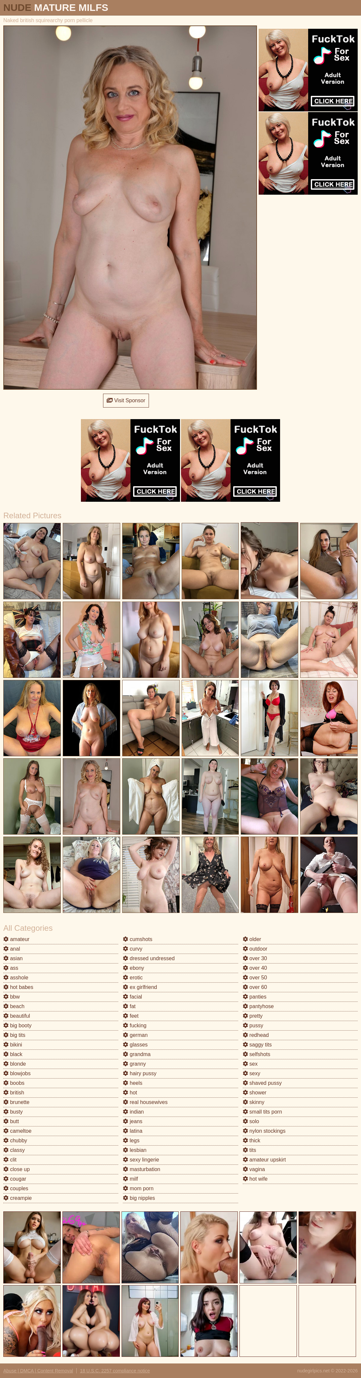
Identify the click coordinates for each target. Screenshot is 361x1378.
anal (11, 949)
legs (131, 1140)
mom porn (138, 1188)
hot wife (255, 1179)
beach (13, 1006)
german (135, 1035)
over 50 (255, 977)
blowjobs (17, 1073)
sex (250, 1064)
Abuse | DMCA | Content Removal (38, 1370)
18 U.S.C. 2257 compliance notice (115, 1370)
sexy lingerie (141, 1159)
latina (132, 1131)
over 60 (255, 987)
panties (255, 997)
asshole (15, 977)
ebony (133, 968)
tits (249, 1150)
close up (16, 1169)
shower (255, 1092)
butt (11, 1121)
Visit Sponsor (126, 400)
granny (134, 1064)
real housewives (145, 1102)
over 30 (255, 958)
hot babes (18, 987)
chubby (15, 1140)
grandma (137, 1054)
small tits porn (262, 1112)
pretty (253, 1016)
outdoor (255, 949)
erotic (133, 977)
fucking (134, 1025)
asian (13, 958)
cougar (14, 1179)
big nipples (139, 1198)
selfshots (257, 1054)
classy (14, 1150)
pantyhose (258, 1006)
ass (10, 968)
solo (251, 1121)
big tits (14, 1035)
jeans (132, 1121)
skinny (254, 1102)
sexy (251, 1073)
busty (13, 1112)
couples (15, 1188)
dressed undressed (149, 958)
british (13, 1092)
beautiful (16, 1016)
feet (130, 1016)
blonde (14, 1064)
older (252, 939)
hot (130, 1092)
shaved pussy (262, 1083)
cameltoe (17, 1131)
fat (129, 1006)
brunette (16, 1102)
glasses (135, 1044)
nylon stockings (264, 1131)
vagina (254, 1169)
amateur (16, 939)
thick (251, 1140)
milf (130, 1179)
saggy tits (257, 1044)
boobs (13, 1083)
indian (133, 1112)
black (12, 1054)
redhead (256, 1035)
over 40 (255, 968)
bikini (12, 1044)
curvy (132, 949)
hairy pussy (139, 1073)
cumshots (137, 939)
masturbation (141, 1169)
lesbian (134, 1150)
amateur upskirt (264, 1159)
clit (10, 1159)
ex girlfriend (140, 987)
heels (132, 1083)
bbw (11, 997)
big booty (17, 1025)
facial (132, 997)
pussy (253, 1025)
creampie (17, 1198)
